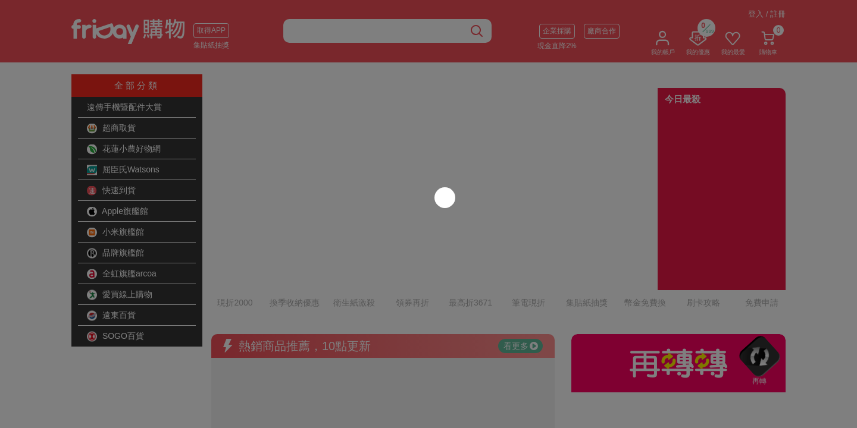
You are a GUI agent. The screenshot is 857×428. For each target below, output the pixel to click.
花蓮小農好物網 (124, 149)
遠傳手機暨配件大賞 (124, 107)
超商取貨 (111, 128)
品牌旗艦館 (115, 253)
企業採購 (557, 31)
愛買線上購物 (119, 294)
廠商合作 (601, 31)
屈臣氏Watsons (123, 170)
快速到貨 (111, 190)
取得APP (211, 30)
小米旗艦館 (115, 232)
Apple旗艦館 (117, 211)
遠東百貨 (111, 315)
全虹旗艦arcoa (122, 274)
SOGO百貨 (115, 336)
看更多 (520, 294)
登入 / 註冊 (767, 14)
